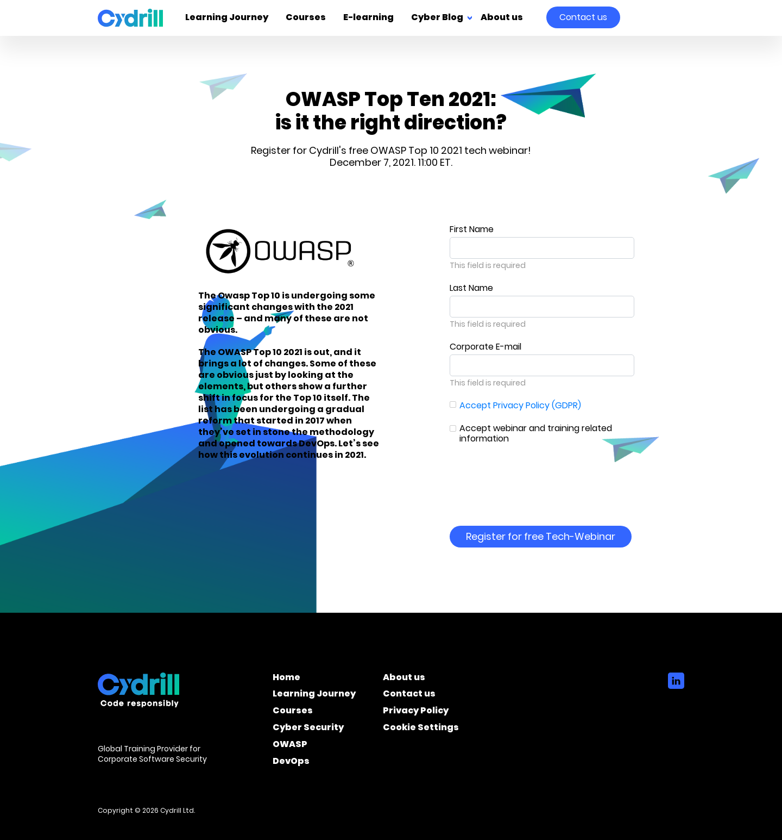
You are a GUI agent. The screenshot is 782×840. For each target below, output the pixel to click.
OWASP (290, 745)
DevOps (291, 762)
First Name (472, 229)
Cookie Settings (421, 729)
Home (286, 679)
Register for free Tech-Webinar (540, 536)
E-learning (368, 18)
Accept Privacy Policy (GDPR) (520, 405)
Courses (306, 18)
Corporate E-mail (485, 346)
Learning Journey (226, 18)
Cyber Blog (437, 18)
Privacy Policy (416, 712)
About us (502, 18)
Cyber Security (308, 729)
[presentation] (532, 477)
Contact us (583, 17)
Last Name (471, 288)
